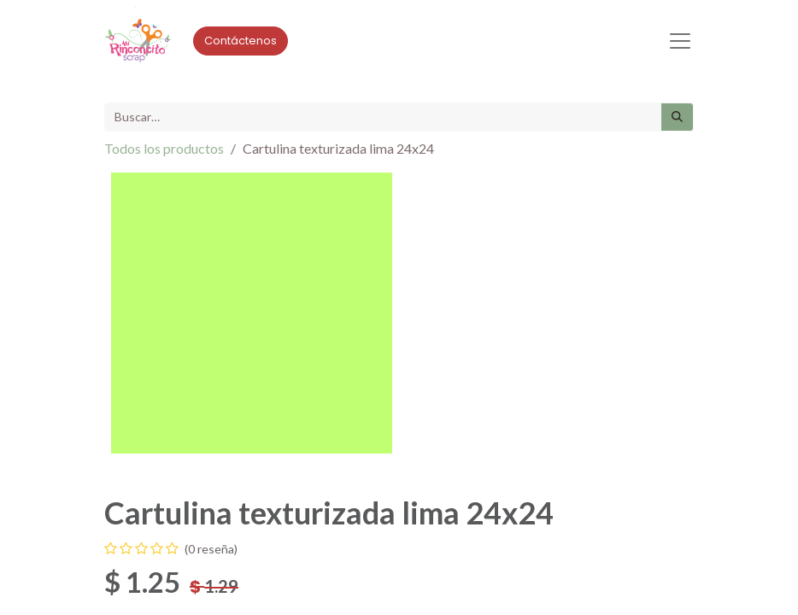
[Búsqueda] (677, 117)
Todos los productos (164, 148)
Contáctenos (240, 40)
